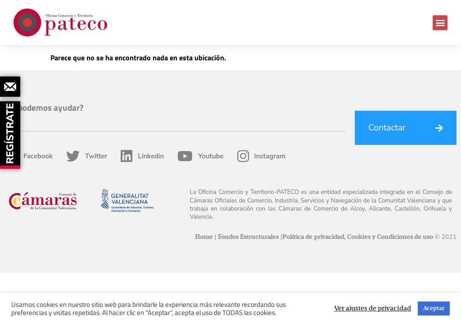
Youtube (200, 156)
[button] (440, 22)
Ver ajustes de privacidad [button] (372, 309)
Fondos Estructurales (248, 237)
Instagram (261, 156)
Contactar (387, 128)
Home (204, 237)
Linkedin (142, 156)
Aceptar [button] (433, 308)
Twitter (86, 156)
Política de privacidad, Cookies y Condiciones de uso (357, 237)
